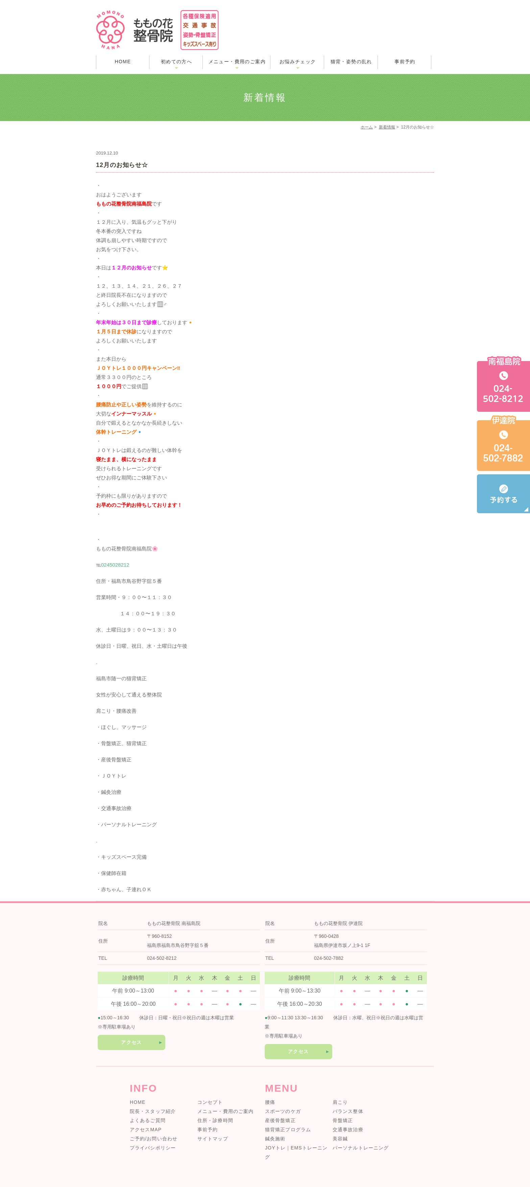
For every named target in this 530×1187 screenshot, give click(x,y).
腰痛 (270, 1102)
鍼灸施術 (275, 1138)
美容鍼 (340, 1138)
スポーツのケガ (283, 1111)
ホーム (367, 127)
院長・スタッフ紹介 (153, 1111)
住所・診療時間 (215, 1120)
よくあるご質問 (148, 1120)
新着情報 (387, 127)
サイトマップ (212, 1138)
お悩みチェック (298, 61)
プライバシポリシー (153, 1147)
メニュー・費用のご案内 (237, 61)
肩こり (340, 1102)
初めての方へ (176, 61)
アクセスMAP (146, 1129)
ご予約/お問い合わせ (153, 1138)
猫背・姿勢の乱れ (351, 61)
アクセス (131, 1042)
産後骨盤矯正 (280, 1120)
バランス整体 (348, 1111)
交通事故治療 (348, 1129)
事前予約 (404, 61)
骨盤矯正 (343, 1120)
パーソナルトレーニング (361, 1147)
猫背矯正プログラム (288, 1129)
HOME (123, 61)
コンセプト (210, 1102)
